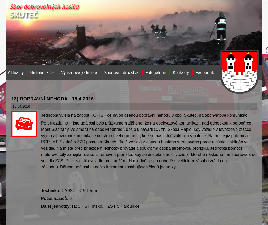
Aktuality (16, 72)
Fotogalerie (155, 72)
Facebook (205, 72)
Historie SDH (42, 72)
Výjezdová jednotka (79, 72)
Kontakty (181, 72)
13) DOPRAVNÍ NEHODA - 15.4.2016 (52, 99)
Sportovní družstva (121, 72)
